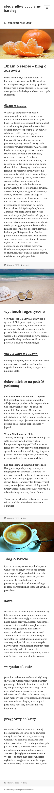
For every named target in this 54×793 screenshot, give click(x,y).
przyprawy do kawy (20, 719)
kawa (8, 601)
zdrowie (26, 265)
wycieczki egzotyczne (24, 311)
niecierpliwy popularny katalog (22, 8)
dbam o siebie (15, 105)
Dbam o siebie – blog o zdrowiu (25, 68)
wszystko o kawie (18, 666)
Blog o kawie (16, 559)
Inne (25, 518)
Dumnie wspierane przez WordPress (19, 789)
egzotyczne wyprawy (21, 353)
